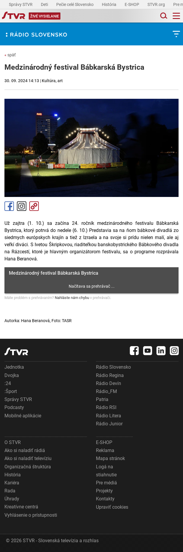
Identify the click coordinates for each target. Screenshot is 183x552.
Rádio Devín (108, 383)
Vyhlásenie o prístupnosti (30, 515)
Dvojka (11, 375)
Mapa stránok (110, 458)
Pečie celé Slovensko (75, 4)
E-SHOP (132, 4)
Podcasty (14, 407)
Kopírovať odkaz (34, 206)
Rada (9, 491)
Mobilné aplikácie (22, 416)
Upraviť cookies (112, 507)
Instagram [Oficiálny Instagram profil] (21, 206)
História (109, 4)
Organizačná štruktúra (27, 467)
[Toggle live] (44, 16)
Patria (102, 399)
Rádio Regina (110, 375)
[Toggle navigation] (176, 16)
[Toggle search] (163, 16)
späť (10, 55)
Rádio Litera (108, 416)
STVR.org (156, 4)
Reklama (105, 450)
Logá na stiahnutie (106, 471)
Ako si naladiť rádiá (24, 450)
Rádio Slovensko (113, 367)
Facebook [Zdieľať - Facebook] (9, 206)
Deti (45, 4)
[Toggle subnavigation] (176, 33)
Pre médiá (106, 483)
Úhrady (11, 499)
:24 (7, 383)
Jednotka (14, 367)
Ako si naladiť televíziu (28, 458)
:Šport (10, 391)
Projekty (104, 491)
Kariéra (11, 483)
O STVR (12, 442)
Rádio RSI (106, 407)
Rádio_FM (106, 391)
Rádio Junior (109, 424)
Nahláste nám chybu (72, 297)
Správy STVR (21, 4)
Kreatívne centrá (21, 507)
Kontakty (105, 499)
